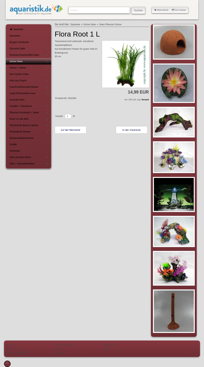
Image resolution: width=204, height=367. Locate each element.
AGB (106, 348)
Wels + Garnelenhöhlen (29, 164)
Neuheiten (15, 35)
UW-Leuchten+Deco (29, 158)
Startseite (16, 29)
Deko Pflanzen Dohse (110, 24)
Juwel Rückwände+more (29, 94)
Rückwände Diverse (29, 132)
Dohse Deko (29, 62)
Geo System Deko (29, 75)
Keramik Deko (17, 99)
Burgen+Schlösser (29, 43)
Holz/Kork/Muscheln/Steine (29, 87)
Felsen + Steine (29, 68)
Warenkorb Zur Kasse (170, 10)
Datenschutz (110, 345)
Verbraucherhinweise (65, 345)
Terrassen (15, 150)
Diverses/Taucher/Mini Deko (29, 56)
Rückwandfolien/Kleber (22, 138)
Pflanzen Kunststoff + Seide (29, 113)
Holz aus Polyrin (29, 81)
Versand (145, 100)
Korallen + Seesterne (29, 107)
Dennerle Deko (29, 49)
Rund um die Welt (29, 119)
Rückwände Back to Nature (29, 126)
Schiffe (13, 144)
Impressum (60, 352)
